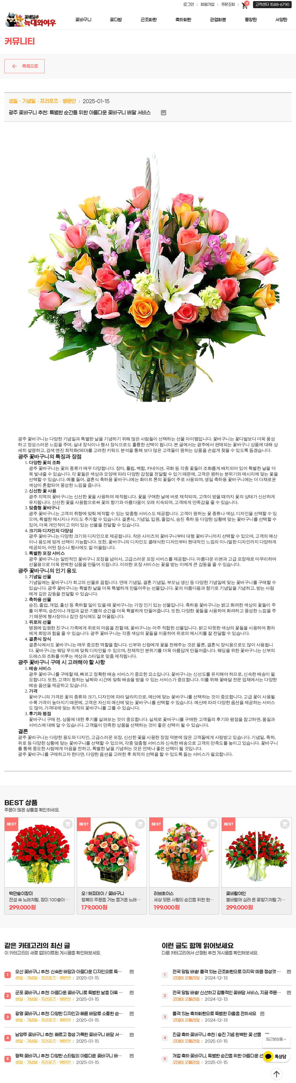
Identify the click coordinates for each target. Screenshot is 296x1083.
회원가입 (207, 5)
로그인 (188, 5)
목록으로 (30, 66)
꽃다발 (116, 19)
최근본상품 (274, 1039)
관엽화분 (218, 19)
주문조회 (228, 5)
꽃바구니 (83, 19)
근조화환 (148, 19)
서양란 (281, 19)
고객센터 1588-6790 (272, 5)
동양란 (251, 19)
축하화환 (183, 19)
